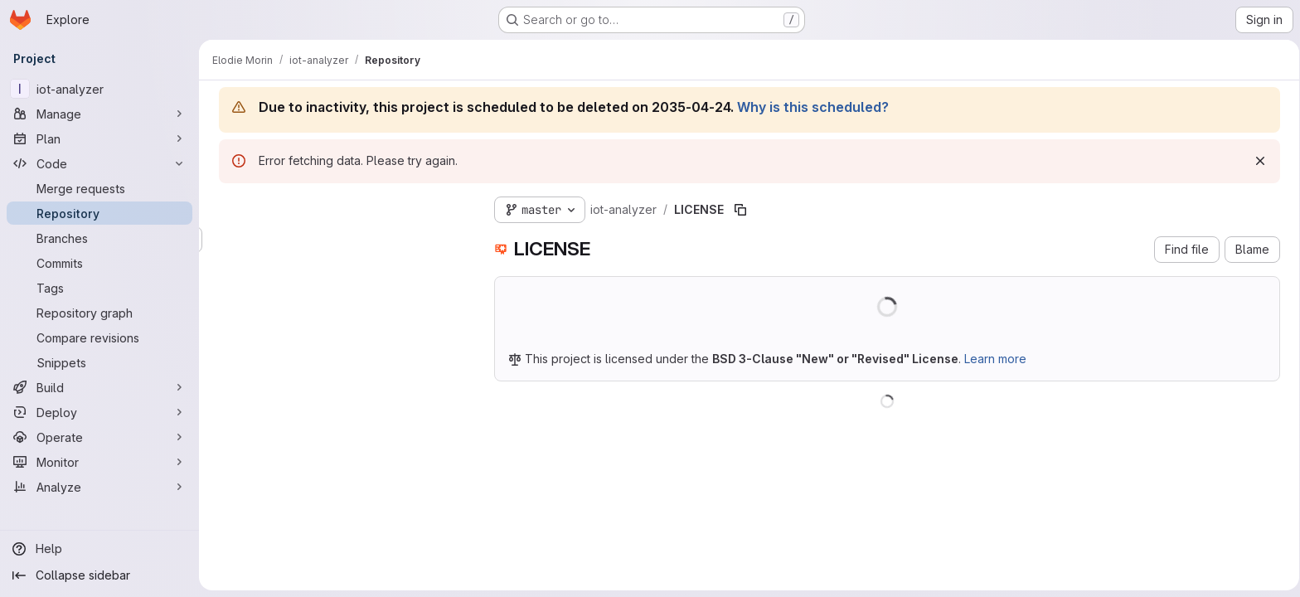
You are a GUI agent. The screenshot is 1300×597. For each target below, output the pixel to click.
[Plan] (99, 138)
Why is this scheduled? (809, 107)
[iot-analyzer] (99, 88)
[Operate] (99, 437)
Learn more (992, 359)
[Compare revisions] (99, 337)
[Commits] (99, 262)
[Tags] (99, 287)
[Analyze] (99, 486)
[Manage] (99, 113)
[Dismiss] (1257, 161)
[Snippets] (99, 362)
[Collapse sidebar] (99, 575)
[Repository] (99, 213)
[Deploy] (99, 412)
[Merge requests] (99, 188)
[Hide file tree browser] (229, 206)
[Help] (99, 549)
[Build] (99, 387)
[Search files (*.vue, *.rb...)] (340, 239)
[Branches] (99, 238)
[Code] (99, 163)
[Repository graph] (99, 312)
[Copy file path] (737, 210)
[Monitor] (99, 461)
